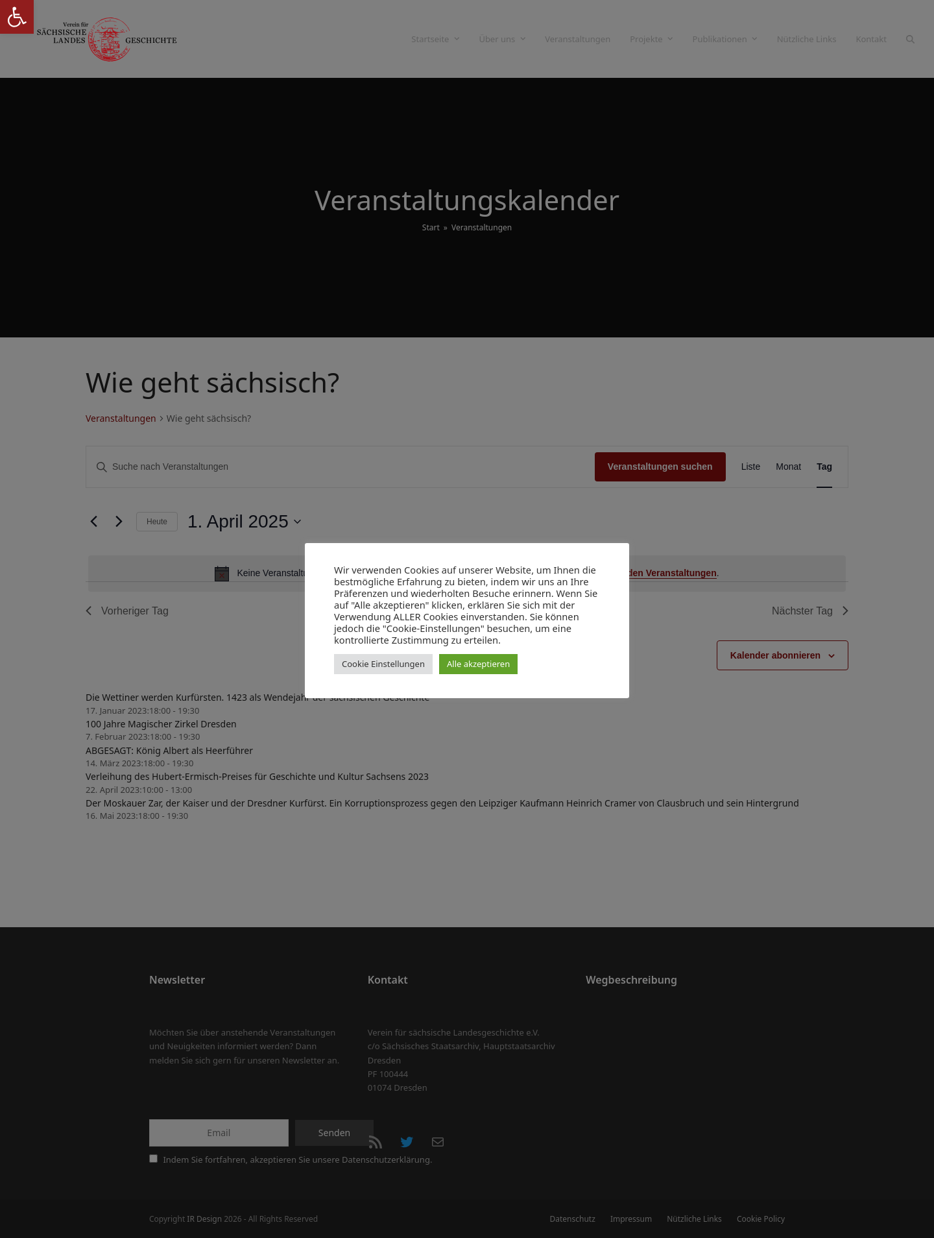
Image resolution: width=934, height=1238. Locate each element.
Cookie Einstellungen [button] (383, 664)
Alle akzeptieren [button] (478, 664)
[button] (17, 17)
